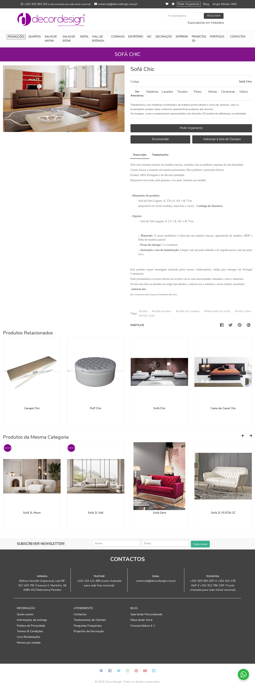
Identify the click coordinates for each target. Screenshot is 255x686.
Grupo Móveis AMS (225, 4)
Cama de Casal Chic (223, 408)
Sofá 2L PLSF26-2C (223, 513)
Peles (197, 92)
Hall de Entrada (98, 39)
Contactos (237, 36)
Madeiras (152, 92)
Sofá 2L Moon (32, 513)
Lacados (167, 92)
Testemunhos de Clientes (90, 620)
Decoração (164, 36)
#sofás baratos (161, 311)
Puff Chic (95, 408)
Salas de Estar (69, 39)
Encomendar (160, 139)
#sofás (143, 311)
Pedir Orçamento (188, 4)
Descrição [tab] (139, 155)
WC (149, 36)
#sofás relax (147, 315)
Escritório (135, 36)
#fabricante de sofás (217, 311)
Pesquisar (213, 15)
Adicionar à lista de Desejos (222, 139)
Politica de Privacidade (31, 626)
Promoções (16, 37)
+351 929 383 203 (56, 4)
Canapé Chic (32, 408)
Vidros (243, 92)
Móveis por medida (28, 643)
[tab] (191, 82)
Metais (212, 92)
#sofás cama (243, 311)
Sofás (84, 36)
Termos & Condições (30, 631)
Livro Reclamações (28, 637)
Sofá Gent (159, 513)
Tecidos (182, 92)
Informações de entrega (32, 620)
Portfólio (217, 36)
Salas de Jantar (51, 39)
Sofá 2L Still (95, 513)
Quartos (34, 36)
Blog (206, 4)
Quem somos (25, 614)
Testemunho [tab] (160, 155)
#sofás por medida (187, 311)
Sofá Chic (159, 408)
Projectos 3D (199, 39)
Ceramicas (228, 92)
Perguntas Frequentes (88, 626)
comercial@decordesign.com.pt (115, 4)
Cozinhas (117, 36)
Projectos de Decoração (89, 631)
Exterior (182, 36)
